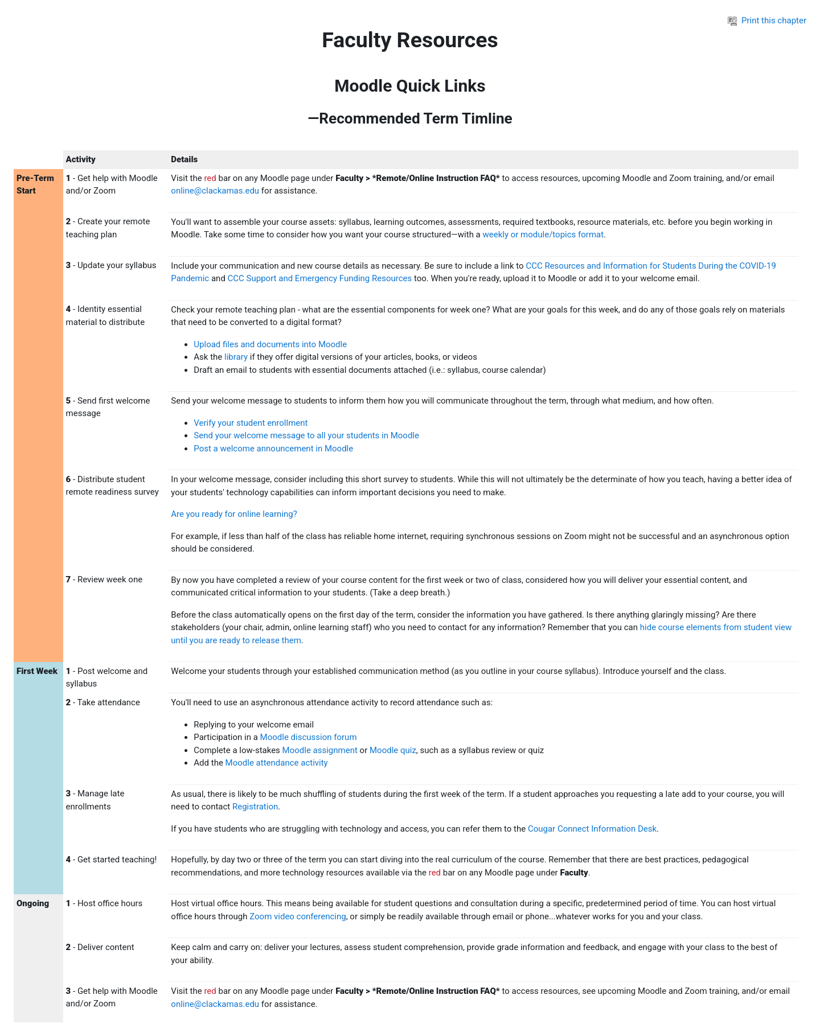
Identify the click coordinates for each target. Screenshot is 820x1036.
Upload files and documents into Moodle (270, 344)
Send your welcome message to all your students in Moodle (306, 435)
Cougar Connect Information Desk (592, 829)
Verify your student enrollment (251, 423)
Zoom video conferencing (297, 916)
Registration (255, 806)
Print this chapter (767, 20)
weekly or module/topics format (543, 234)
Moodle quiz (393, 750)
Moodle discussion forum (309, 737)
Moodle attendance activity (277, 763)
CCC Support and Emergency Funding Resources (320, 278)
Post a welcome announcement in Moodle (273, 448)
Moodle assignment (320, 750)
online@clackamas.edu (215, 191)
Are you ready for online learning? (234, 514)
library (236, 357)
